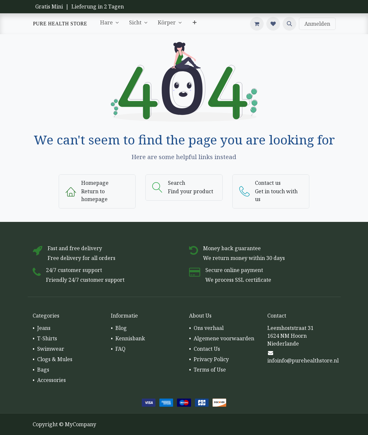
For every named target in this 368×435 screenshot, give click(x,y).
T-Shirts (47, 338)
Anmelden (317, 23)
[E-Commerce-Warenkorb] (257, 24)
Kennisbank (130, 338)
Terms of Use (210, 369)
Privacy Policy (211, 359)
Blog (121, 328)
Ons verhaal (209, 328)
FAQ (120, 348)
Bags (43, 369)
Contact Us (207, 348)
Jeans (44, 328)
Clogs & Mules (54, 359)
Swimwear (50, 348)
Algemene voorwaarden (224, 338)
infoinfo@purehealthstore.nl (303, 360)
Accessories (51, 380)
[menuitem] (109, 23)
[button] (289, 24)
